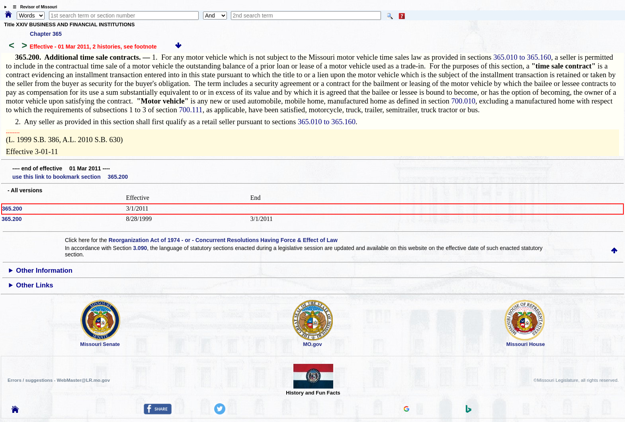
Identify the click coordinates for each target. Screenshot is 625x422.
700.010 (463, 101)
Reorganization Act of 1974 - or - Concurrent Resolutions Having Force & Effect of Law (223, 240)
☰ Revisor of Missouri (33, 7)
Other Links (34, 285)
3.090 (140, 248)
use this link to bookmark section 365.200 (70, 177)
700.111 (190, 110)
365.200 (12, 208)
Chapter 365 (46, 34)
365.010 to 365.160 (522, 57)
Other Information (44, 270)
